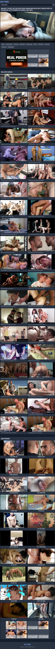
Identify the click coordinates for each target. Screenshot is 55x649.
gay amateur (9, 44)
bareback (23, 44)
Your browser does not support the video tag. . (27, 27)
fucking (16, 44)
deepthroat (11, 47)
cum (36, 44)
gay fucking (30, 44)
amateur (4, 47)
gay (3, 44)
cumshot (47, 44)
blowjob (41, 44)
